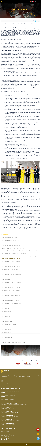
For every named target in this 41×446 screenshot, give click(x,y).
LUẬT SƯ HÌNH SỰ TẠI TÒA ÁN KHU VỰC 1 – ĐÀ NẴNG (11, 237)
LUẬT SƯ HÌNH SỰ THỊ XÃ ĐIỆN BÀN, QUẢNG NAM (11, 290)
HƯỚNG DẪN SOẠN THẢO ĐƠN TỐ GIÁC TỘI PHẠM (11, 245)
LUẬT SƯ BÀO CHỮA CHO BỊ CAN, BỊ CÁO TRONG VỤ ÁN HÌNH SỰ (13, 242)
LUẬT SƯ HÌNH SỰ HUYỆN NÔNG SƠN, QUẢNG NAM (11, 298)
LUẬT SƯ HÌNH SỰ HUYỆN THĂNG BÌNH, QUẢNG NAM (11, 282)
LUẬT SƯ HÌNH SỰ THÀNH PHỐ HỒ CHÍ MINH (10, 324)
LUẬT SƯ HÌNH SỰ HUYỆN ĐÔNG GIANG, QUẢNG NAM (11, 292)
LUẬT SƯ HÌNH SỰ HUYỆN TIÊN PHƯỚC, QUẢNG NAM (11, 266)
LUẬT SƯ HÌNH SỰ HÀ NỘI (6, 308)
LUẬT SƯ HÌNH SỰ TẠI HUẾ (6, 316)
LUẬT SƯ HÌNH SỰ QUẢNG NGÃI (7, 334)
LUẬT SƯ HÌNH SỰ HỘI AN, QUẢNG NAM (9, 277)
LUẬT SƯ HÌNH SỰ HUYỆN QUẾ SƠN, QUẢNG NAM (11, 258)
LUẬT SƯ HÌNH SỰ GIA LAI (6, 329)
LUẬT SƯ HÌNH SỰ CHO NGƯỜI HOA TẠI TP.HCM (10, 240)
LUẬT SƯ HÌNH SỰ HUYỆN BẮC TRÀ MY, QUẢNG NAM (11, 274)
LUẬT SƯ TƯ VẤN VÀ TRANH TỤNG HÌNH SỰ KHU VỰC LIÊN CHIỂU (13, 342)
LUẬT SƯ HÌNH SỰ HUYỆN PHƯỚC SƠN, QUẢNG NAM (11, 303)
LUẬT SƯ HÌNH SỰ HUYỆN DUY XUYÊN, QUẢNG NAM (11, 287)
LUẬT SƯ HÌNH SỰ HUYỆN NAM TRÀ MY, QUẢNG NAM (11, 269)
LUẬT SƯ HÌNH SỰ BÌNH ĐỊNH (7, 332)
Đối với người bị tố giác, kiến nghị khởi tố (10, 92)
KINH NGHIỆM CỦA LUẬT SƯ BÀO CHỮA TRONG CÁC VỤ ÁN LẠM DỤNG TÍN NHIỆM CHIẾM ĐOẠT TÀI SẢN (20, 256)
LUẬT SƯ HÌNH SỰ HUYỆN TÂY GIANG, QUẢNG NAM (11, 300)
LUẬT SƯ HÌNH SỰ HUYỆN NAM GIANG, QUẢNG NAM (11, 284)
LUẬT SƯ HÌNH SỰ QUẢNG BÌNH (7, 305)
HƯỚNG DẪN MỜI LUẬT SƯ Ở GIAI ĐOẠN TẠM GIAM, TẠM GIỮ (13, 248)
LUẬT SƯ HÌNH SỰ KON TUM (7, 311)
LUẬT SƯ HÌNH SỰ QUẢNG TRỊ (7, 321)
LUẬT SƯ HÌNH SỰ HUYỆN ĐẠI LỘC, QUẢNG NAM (10, 271)
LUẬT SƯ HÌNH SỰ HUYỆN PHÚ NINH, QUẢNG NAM (11, 261)
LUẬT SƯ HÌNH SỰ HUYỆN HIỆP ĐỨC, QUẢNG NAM (11, 295)
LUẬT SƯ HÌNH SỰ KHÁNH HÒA (7, 340)
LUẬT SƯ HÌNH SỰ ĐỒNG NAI (7, 313)
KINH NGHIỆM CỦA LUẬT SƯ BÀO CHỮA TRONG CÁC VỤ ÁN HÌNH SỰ (14, 253)
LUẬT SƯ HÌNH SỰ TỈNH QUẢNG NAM (8, 326)
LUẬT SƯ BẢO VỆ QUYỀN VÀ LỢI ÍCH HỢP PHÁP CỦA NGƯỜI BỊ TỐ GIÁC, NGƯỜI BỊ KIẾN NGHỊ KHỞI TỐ (20, 250)
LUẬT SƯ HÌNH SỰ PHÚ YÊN (7, 337)
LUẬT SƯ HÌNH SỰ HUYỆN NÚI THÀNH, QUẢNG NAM (11, 263)
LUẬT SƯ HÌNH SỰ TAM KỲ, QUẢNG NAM (9, 279)
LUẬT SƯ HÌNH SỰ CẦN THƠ (7, 319)
